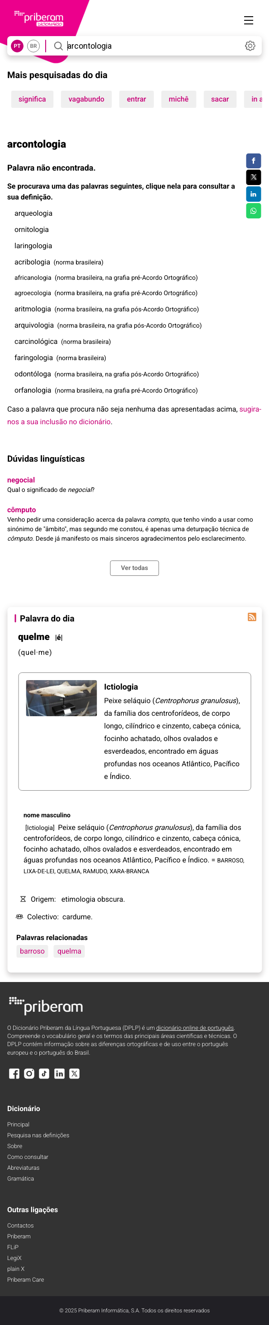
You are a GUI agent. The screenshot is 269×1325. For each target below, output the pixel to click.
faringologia (33, 357)
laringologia (33, 245)
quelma (69, 951)
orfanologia (32, 390)
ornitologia (31, 229)
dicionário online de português (195, 1028)
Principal (18, 1124)
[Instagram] (29, 1078)
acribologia (32, 262)
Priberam (19, 1236)
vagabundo (86, 99)
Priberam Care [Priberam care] (25, 1280)
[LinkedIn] (59, 1078)
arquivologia (34, 325)
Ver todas (134, 568)
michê (179, 99)
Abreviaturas (23, 1168)
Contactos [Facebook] (20, 1226)
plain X (15, 1269)
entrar (136, 99)
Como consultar (27, 1157)
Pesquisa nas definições (38, 1135)
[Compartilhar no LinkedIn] (253, 194)
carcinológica (36, 341)
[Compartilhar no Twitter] (253, 177)
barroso (32, 951)
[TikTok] (44, 1078)
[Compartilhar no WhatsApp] (253, 210)
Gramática (20, 1179)
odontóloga (32, 374)
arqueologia (33, 213)
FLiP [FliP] (13, 1247)
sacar (220, 99)
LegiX (14, 1258)
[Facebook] (14, 1078)
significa (32, 99)
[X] (74, 1078)
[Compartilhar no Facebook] (253, 161)
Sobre (14, 1146)
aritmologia (32, 309)
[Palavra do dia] (251, 616)
